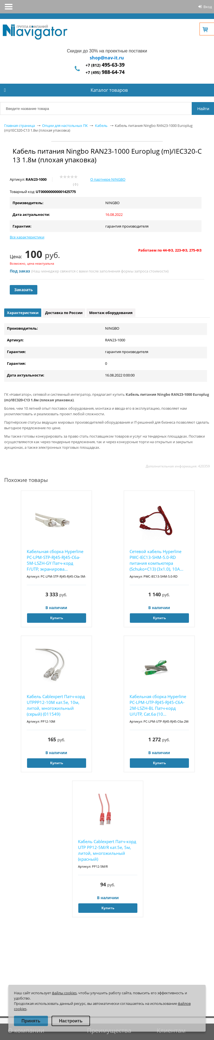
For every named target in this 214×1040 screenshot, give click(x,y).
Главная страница (19, 125)
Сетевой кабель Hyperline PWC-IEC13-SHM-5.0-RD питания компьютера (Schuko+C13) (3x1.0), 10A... (156, 560)
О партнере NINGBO (107, 179)
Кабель (101, 125)
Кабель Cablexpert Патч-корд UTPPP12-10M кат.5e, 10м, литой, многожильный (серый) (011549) (56, 705)
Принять (30, 1021)
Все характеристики (27, 237)
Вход (207, 6)
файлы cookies (64, 992)
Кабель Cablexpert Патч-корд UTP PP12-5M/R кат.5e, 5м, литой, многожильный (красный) (107, 850)
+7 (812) (105, 65)
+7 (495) (105, 72)
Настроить (70, 1021)
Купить (56, 618)
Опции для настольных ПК (65, 125)
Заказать (23, 289)
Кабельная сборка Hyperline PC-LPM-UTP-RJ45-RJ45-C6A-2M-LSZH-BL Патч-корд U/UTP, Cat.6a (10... (158, 705)
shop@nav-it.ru (107, 58)
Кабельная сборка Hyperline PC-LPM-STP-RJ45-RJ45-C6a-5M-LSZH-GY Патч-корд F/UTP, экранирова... (55, 560)
